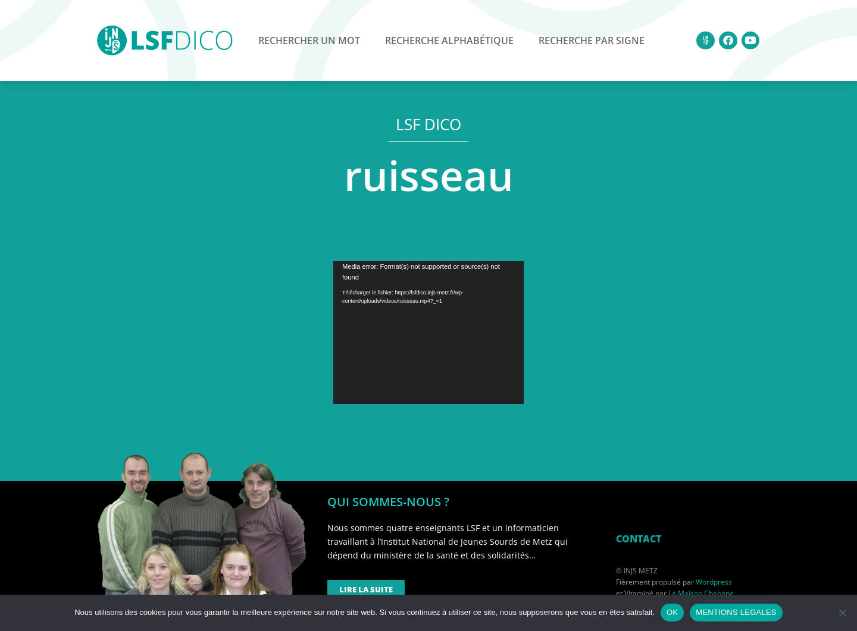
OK (672, 612)
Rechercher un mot (309, 40)
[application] (428, 332)
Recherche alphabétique (449, 40)
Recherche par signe (592, 40)
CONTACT (638, 538)
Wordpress (714, 582)
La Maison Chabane (701, 593)
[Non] (842, 613)
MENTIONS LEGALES (736, 612)
